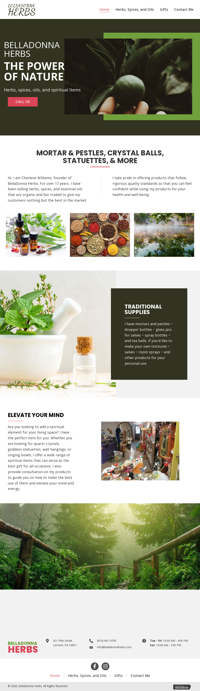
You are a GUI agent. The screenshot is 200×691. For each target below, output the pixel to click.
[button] (23, 102)
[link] (104, 10)
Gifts (118, 675)
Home (55, 675)
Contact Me (140, 675)
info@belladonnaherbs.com (114, 647)
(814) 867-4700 (106, 641)
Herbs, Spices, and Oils (87, 675)
